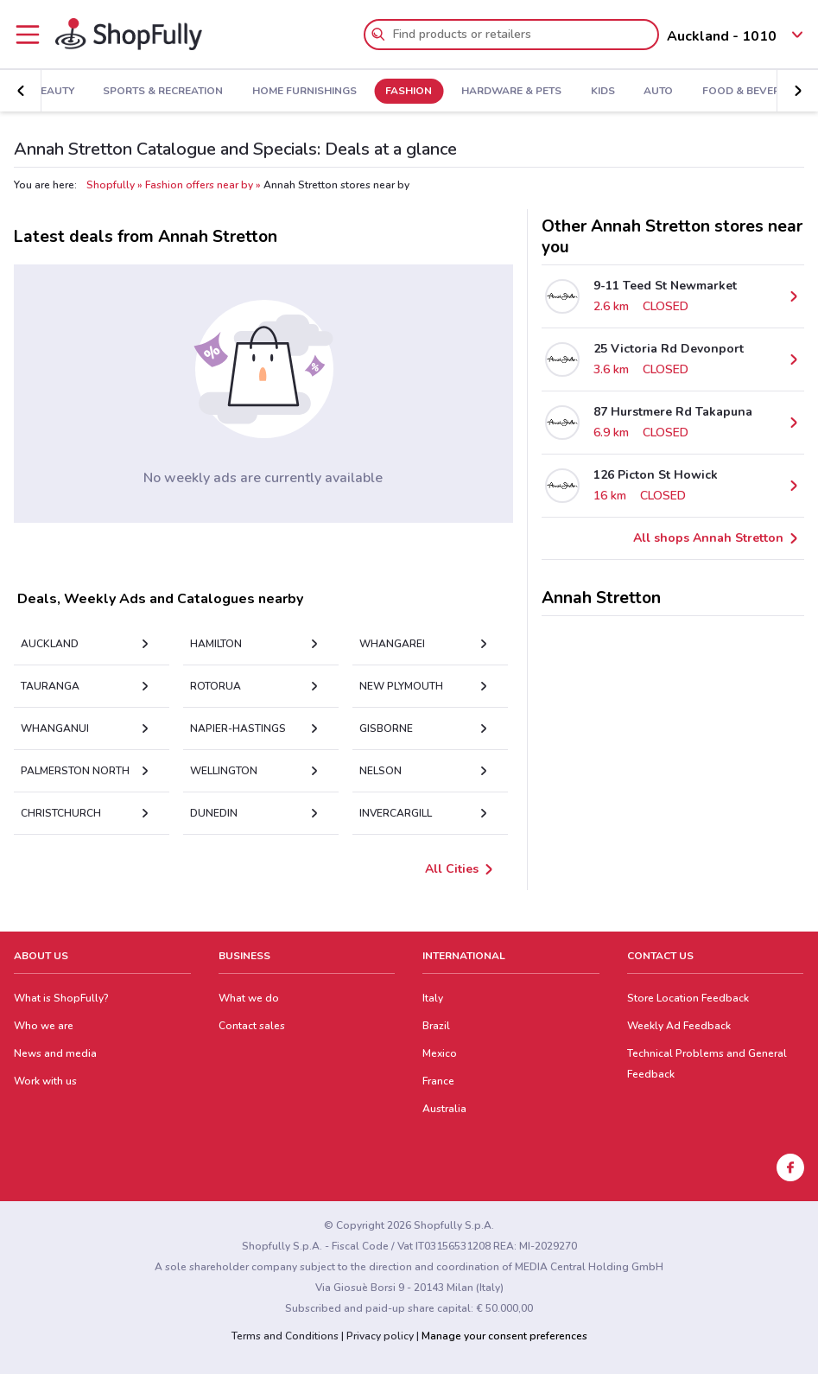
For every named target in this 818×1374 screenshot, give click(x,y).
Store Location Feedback (688, 998)
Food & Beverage (752, 92)
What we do (249, 998)
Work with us (45, 1081)
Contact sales (252, 1026)
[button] (20, 90)
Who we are (43, 1026)
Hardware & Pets (511, 92)
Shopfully (110, 185)
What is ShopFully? (61, 998)
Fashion (408, 92)
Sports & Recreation (163, 92)
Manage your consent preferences (504, 1336)
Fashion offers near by (199, 185)
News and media (55, 1053)
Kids (603, 92)
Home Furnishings (304, 92)
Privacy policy (380, 1336)
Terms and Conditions (285, 1336)
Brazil (436, 1026)
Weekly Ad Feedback (679, 1026)
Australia (444, 1109)
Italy (432, 998)
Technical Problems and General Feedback (707, 1063)
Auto (658, 92)
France (438, 1081)
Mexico (439, 1053)
